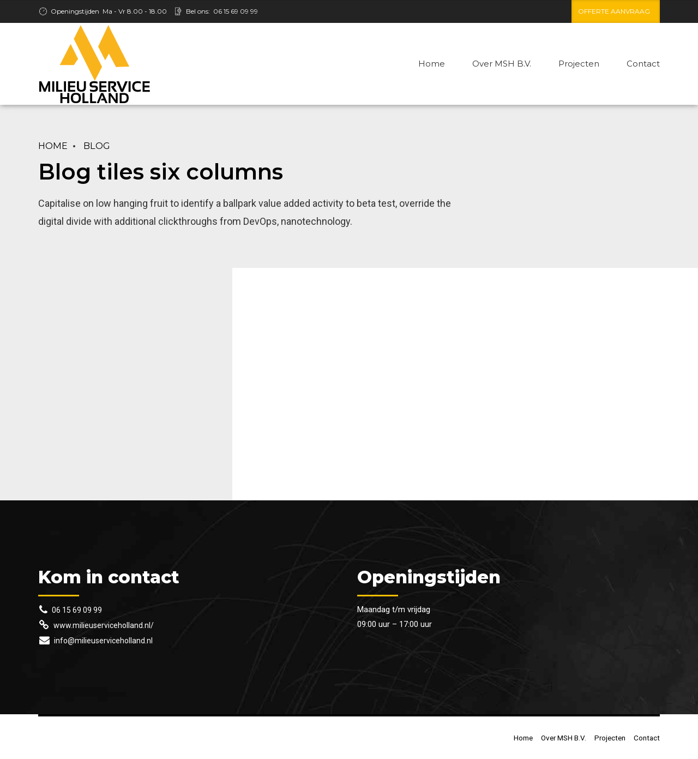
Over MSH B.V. (501, 63)
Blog (96, 145)
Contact (643, 63)
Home (431, 63)
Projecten (578, 63)
